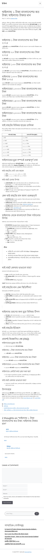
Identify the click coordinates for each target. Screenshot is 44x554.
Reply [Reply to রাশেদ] (5, 440)
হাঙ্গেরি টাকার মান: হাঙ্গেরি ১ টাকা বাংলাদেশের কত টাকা (16, 408)
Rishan (9, 446)
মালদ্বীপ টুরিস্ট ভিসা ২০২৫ (12, 541)
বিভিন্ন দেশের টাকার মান (9, 404)
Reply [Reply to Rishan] (6, 457)
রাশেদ (7, 429)
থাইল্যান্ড (6, 406)
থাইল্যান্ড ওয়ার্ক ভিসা (28, 204)
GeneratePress (28, 552)
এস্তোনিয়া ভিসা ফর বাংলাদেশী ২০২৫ (15, 544)
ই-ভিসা (4, 3)
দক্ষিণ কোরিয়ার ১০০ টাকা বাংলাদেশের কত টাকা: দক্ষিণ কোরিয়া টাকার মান (21, 410)
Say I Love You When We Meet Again (16, 534)
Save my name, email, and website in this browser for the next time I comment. (21, 497)
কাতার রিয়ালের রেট (27, 398)
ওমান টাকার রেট (17, 208)
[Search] (36, 513)
